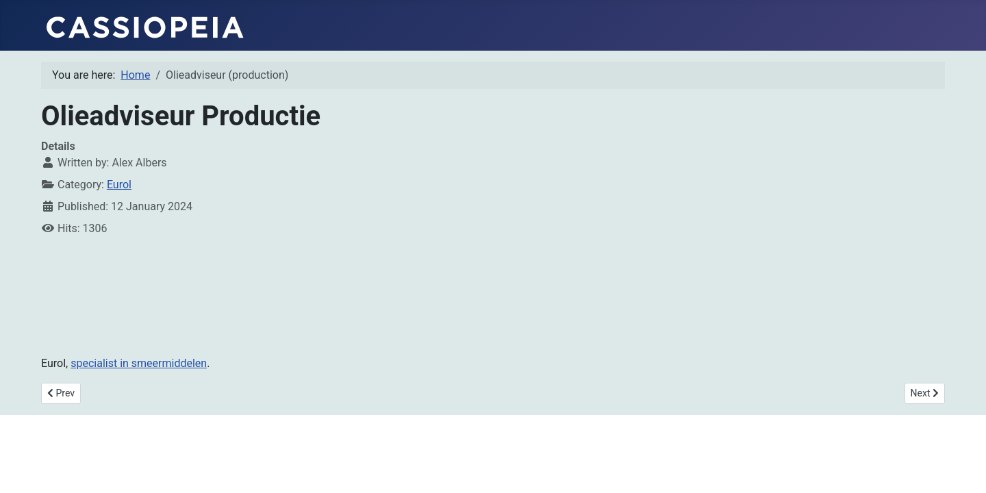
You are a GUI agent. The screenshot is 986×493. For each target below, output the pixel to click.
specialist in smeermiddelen (139, 363)
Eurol (119, 184)
